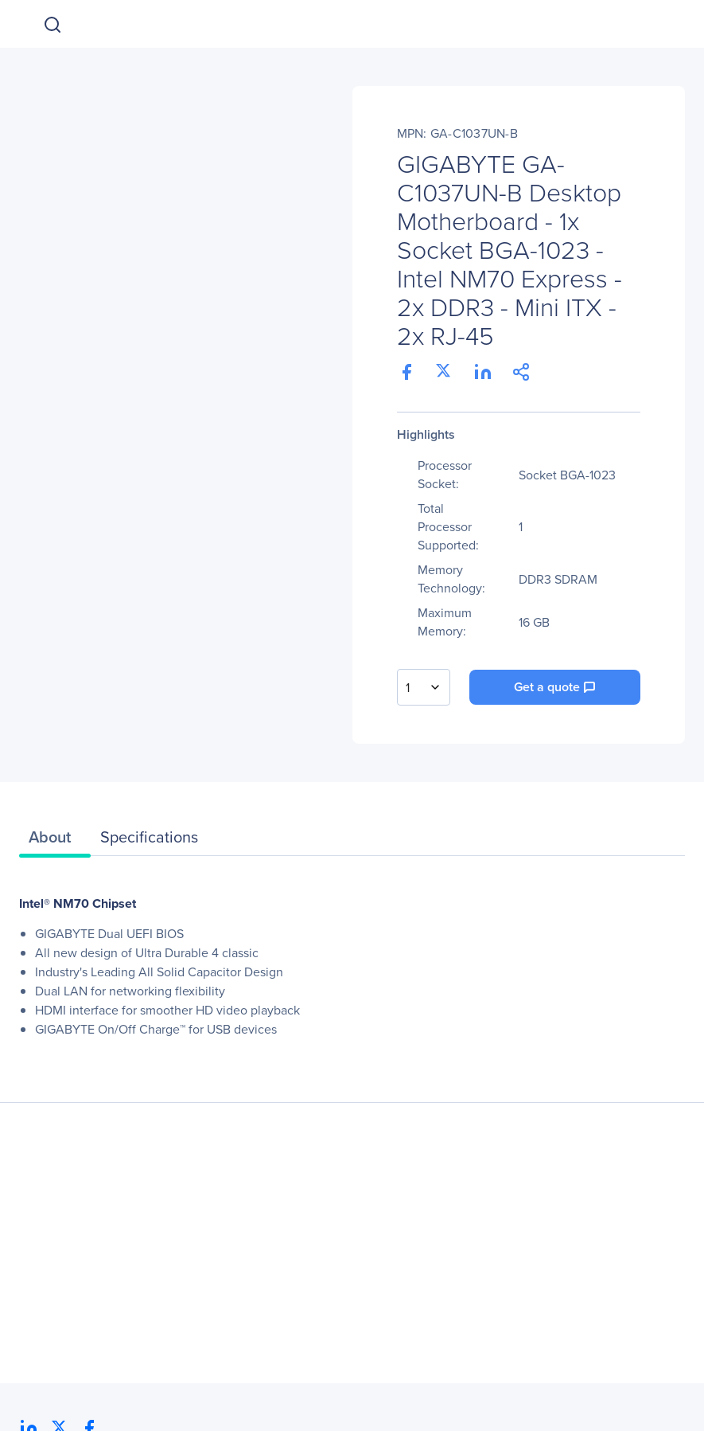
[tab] (55, 841)
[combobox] (423, 687)
